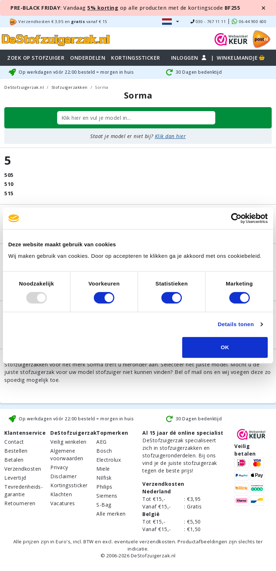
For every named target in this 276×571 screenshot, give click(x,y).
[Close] (263, 8)
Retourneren (20, 503)
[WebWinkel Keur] (231, 38)
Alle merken (111, 513)
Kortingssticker (69, 485)
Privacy (59, 467)
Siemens (107, 495)
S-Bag (103, 504)
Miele (103, 468)
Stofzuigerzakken (69, 87)
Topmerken (112, 432)
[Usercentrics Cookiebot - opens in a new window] (236, 218)
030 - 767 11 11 (208, 21)
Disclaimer (63, 476)
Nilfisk (104, 477)
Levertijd (15, 477)
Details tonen (236, 324)
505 (9, 175)
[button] (170, 21)
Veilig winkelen (68, 441)
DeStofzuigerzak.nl (24, 87)
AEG (101, 441)
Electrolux (108, 459)
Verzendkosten (22, 468)
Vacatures (62, 503)
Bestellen (16, 450)
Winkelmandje (241, 57)
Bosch (104, 450)
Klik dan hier (170, 136)
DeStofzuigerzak (73, 432)
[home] (56, 39)
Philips (104, 486)
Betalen (14, 459)
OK (225, 347)
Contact (14, 441)
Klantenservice (25, 432)
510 (9, 184)
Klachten (61, 494)
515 (9, 193)
